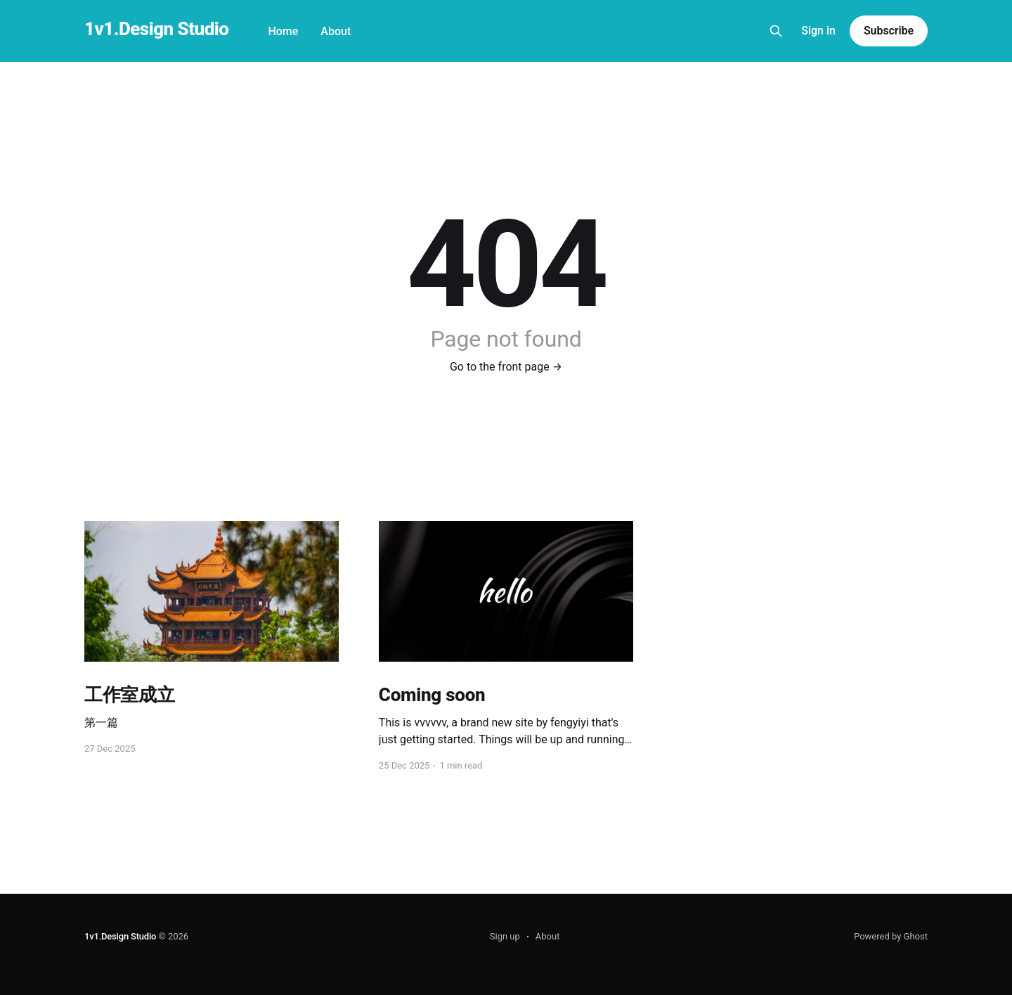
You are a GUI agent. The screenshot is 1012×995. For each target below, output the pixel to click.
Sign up (505, 936)
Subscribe (889, 30)
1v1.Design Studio (156, 29)
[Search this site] (776, 31)
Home (283, 31)
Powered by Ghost (891, 936)
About (335, 31)
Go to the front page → (506, 366)
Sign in (818, 30)
